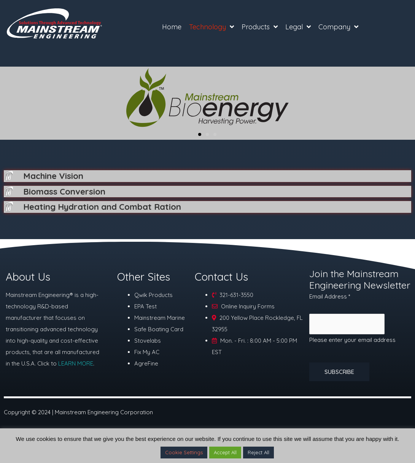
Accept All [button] (225, 452)
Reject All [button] (258, 452)
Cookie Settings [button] (184, 452)
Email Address (329, 298)
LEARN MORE (75, 365)
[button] (199, 134)
